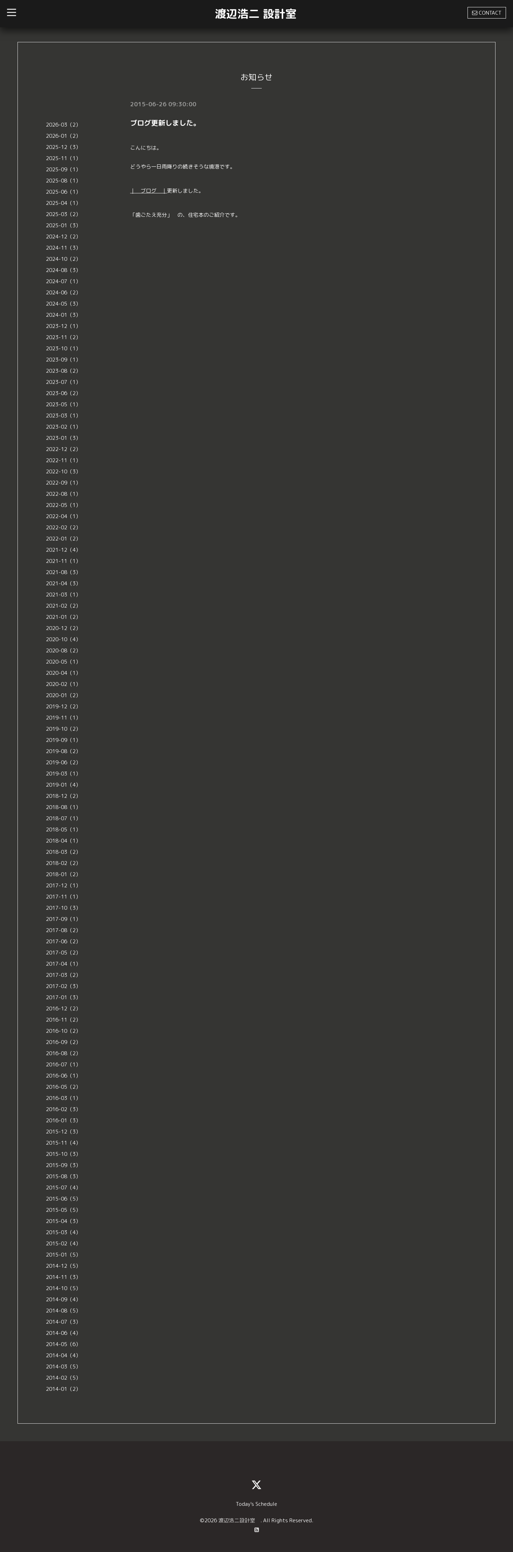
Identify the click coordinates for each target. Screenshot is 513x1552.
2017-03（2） (63, 975)
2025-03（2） (63, 214)
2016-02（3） (63, 1109)
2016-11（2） (63, 1019)
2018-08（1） (63, 807)
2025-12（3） (63, 147)
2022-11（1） (63, 460)
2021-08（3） (63, 572)
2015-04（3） (63, 1221)
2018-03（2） (63, 852)
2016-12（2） (63, 1008)
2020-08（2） (63, 650)
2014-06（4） (63, 1333)
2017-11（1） (63, 896)
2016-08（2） (63, 1053)
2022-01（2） (63, 538)
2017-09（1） (63, 919)
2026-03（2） (63, 124)
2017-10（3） (63, 907)
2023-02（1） (63, 426)
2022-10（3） (63, 471)
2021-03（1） (63, 594)
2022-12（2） (63, 449)
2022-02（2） (63, 527)
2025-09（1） (63, 169)
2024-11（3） (63, 247)
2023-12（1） (63, 326)
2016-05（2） (63, 1086)
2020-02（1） (63, 684)
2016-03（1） (63, 1098)
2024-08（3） (63, 270)
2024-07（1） (63, 281)
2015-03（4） (63, 1232)
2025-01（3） (63, 225)
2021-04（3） (63, 583)
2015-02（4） (63, 1243)
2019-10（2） (63, 728)
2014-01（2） (63, 1389)
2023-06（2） (63, 393)
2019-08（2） (63, 751)
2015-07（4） (63, 1187)
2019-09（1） (63, 740)
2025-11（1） (63, 158)
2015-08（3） (63, 1176)
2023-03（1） (63, 415)
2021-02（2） (63, 605)
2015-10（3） (63, 1154)
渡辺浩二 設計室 (255, 13)
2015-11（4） (63, 1142)
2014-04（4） (63, 1355)
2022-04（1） (63, 516)
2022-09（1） (63, 482)
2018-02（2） (63, 863)
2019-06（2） (63, 762)
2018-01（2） (63, 874)
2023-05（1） (63, 404)
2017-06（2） (63, 941)
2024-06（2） (63, 292)
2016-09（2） (63, 1042)
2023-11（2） (63, 337)
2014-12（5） (63, 1266)
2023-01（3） (63, 438)
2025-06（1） (63, 191)
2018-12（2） (63, 796)
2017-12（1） (63, 885)
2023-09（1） (63, 359)
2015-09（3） (63, 1165)
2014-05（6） (63, 1344)
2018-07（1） (63, 818)
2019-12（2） (63, 706)
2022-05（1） (63, 505)
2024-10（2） (63, 259)
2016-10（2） (63, 1031)
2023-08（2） (63, 370)
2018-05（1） (63, 829)
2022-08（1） (63, 494)
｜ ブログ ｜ (148, 190)
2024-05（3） (63, 303)
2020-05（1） (63, 661)
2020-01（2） (63, 695)
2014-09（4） (63, 1299)
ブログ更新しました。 (165, 123)
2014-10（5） (63, 1288)
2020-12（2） (63, 628)
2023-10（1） (63, 348)
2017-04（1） (63, 963)
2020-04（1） (63, 673)
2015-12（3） (63, 1131)
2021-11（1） (63, 561)
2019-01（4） (63, 784)
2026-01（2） (63, 136)
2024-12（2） (63, 236)
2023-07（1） (63, 382)
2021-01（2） (63, 617)
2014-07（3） (63, 1321)
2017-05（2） (63, 952)
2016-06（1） (63, 1075)
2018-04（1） (63, 840)
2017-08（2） (63, 930)
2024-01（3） (63, 315)
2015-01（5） (63, 1254)
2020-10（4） (63, 639)
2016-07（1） (63, 1064)
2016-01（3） (63, 1120)
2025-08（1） (63, 180)
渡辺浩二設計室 (239, 1520)
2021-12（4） (63, 549)
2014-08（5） (63, 1310)
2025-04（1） (63, 203)
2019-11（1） (63, 717)
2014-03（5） (63, 1366)
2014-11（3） (63, 1277)
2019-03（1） (63, 773)
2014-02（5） (63, 1377)
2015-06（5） (63, 1198)
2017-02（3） (63, 986)
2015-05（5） (63, 1210)
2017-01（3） (63, 997)
